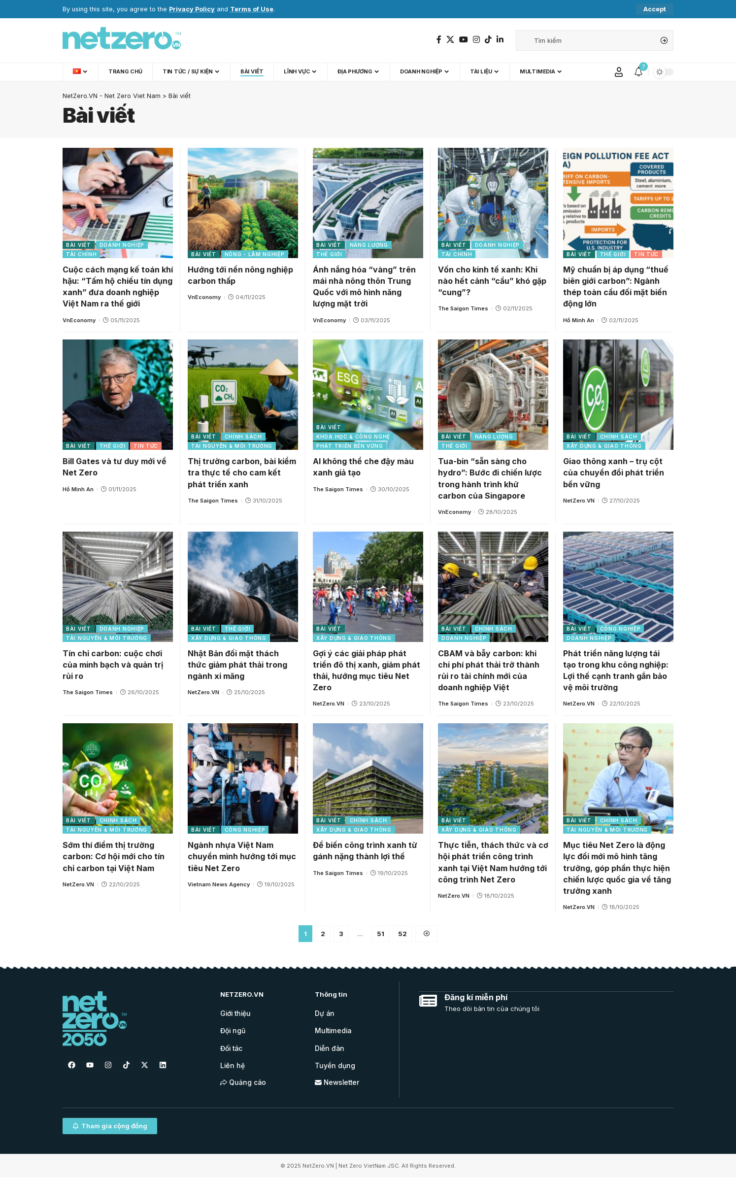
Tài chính (81, 254)
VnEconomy (79, 320)
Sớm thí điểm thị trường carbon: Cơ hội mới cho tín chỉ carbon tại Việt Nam (114, 856)
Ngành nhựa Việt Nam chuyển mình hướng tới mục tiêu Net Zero (242, 856)
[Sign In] (619, 72)
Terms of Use (251, 9)
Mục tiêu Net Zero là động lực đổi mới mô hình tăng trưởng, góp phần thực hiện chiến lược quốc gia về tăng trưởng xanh (617, 868)
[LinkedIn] (500, 39)
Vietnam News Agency (219, 884)
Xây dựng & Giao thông (604, 446)
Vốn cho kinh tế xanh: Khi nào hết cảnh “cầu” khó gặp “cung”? (492, 281)
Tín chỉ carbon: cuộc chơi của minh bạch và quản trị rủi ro (113, 664)
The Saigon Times (463, 308)
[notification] (638, 72)
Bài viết (78, 245)
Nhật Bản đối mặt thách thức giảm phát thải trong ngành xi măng (237, 664)
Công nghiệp (620, 629)
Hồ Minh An (578, 320)
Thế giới (329, 254)
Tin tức (646, 254)
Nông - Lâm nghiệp (255, 254)
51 (380, 934)
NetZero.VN (579, 500)
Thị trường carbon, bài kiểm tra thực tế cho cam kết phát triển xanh (242, 472)
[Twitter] (450, 39)
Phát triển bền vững (349, 446)
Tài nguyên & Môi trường (231, 446)
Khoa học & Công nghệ (353, 436)
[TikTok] (488, 39)
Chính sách (243, 436)
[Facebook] (439, 39)
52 (402, 934)
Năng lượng (369, 245)
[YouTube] (463, 39)
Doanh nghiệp (122, 245)
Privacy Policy (192, 9)
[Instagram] (476, 39)
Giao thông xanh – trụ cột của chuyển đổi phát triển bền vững (613, 472)
